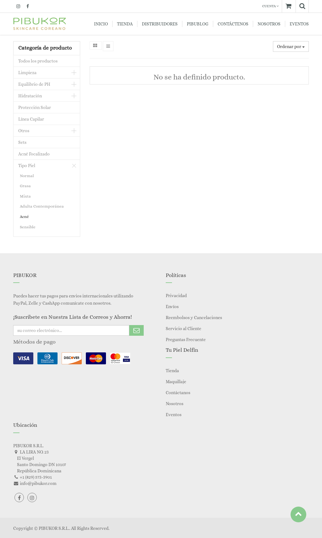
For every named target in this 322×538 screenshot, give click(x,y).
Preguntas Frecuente (186, 339)
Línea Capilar (31, 119)
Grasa (25, 185)
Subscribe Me (136, 330)
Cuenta (270, 6)
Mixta (25, 196)
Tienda (172, 370)
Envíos (172, 306)
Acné (24, 216)
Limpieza (27, 72)
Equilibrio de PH (34, 84)
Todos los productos (38, 60)
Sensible (28, 227)
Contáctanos (178, 392)
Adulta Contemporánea (42, 206)
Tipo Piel (26, 165)
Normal (27, 175)
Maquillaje (176, 381)
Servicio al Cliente (183, 328)
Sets (22, 142)
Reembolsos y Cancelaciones (194, 317)
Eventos (173, 414)
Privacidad (176, 295)
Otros (23, 130)
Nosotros (174, 403)
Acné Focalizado (34, 153)
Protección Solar (34, 107)
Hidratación (30, 95)
